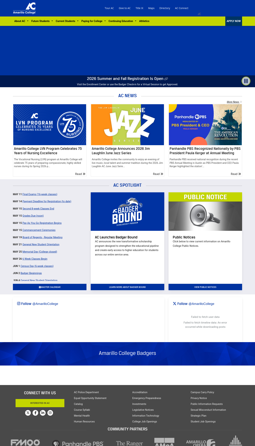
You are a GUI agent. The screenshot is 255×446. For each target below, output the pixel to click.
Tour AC (109, 8)
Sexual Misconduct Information (208, 409)
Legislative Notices (143, 409)
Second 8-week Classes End (38, 208)
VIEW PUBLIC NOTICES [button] (205, 287)
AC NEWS (127, 95)
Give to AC (125, 8)
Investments (139, 404)
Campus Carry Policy (202, 392)
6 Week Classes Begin (34, 258)
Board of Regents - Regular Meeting (42, 237)
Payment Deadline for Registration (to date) (46, 201)
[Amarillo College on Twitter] (28, 413)
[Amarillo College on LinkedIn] (43, 413)
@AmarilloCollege (45, 304)
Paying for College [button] (92, 21)
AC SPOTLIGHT (127, 185)
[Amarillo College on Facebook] (35, 413)
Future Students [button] (41, 21)
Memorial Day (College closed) (39, 251)
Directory (165, 8)
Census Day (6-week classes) (37, 266)
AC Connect (181, 8)
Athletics (144, 21)
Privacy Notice (199, 398)
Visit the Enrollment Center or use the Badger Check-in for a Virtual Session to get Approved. (127, 84)
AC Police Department (86, 392)
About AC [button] (20, 21)
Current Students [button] (66, 21)
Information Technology (145, 415)
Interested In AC (40, 403)
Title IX (139, 8)
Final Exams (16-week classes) (39, 194)
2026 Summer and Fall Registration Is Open (125, 78)
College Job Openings (144, 421)
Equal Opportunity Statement (90, 398)
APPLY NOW (234, 21)
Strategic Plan (198, 415)
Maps (151, 8)
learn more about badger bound (127, 287)
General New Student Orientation (40, 244)
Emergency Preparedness (146, 398)
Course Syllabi (82, 409)
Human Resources (84, 421)
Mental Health (82, 415)
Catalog (78, 404)
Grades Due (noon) (33, 215)
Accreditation (139, 392)
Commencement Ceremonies (39, 230)
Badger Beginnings (31, 273)
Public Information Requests (207, 404)
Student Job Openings (203, 421)
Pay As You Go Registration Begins (42, 223)
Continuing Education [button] (121, 21)
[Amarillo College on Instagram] (50, 413)
